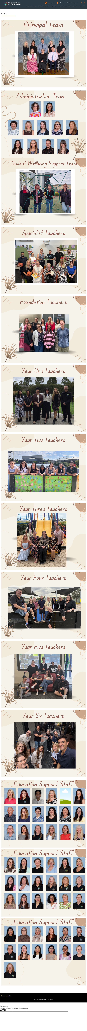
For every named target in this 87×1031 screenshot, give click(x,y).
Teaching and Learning (43, 6)
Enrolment (75, 6)
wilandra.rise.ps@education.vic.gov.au (69, 3)
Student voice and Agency (64, 6)
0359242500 (51, 3)
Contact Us (82, 6)
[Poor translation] (4, 1010)
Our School (33, 6)
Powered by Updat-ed (6, 995)
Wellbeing (53, 6)
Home (28, 6)
